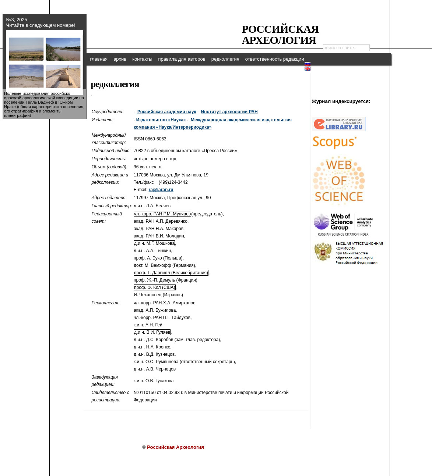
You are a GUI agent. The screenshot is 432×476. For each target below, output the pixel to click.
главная (99, 59)
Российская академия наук (166, 111)
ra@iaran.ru (161, 189)
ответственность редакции (274, 59)
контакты (142, 59)
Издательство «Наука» (161, 119)
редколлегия (225, 59)
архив (119, 59)
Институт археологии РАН (229, 111)
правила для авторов (182, 59)
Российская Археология (280, 34)
